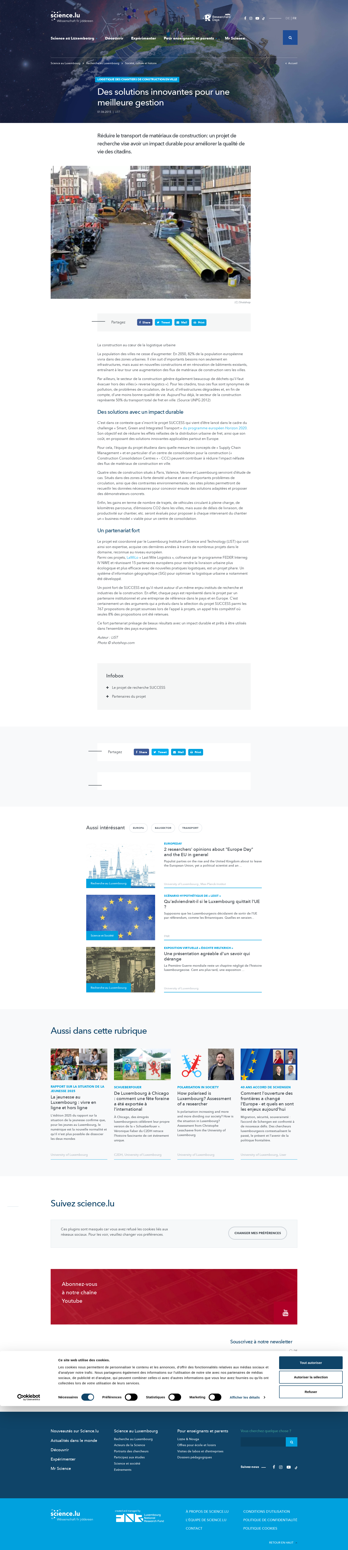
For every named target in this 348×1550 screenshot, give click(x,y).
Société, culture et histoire (139, 63)
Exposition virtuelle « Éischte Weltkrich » (198, 948)
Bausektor (163, 827)
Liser (283, 1154)
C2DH (118, 1154)
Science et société (127, 1459)
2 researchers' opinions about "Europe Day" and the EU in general (208, 851)
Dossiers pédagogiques (194, 1453)
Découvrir (114, 38)
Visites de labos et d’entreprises (200, 1447)
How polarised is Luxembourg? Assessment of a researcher (204, 1099)
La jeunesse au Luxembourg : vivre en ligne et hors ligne (73, 1102)
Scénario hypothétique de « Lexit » (192, 895)
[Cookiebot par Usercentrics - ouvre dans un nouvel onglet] (28, 1541)
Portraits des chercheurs (131, 1447)
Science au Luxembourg (74, 38)
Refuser (311, 1535)
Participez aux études (129, 1453)
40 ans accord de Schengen (266, 1087)
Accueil (291, 63)
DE (288, 18)
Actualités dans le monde (74, 1436)
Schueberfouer (127, 1087)
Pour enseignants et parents (190, 38)
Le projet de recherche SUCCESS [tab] (138, 687)
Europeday (173, 843)
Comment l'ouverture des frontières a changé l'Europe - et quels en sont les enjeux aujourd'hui (267, 1101)
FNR (167, 936)
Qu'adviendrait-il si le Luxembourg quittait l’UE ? (212, 904)
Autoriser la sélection (311, 1521)
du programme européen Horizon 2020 (215, 428)
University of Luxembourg (181, 884)
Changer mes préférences (257, 1233)
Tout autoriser (311, 1506)
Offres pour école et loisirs (196, 1441)
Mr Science (235, 38)
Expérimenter (143, 38)
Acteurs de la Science (129, 1441)
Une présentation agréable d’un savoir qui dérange (207, 956)
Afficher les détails (245, 1541)
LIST (117, 112)
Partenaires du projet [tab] (129, 696)
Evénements (122, 1465)
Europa (138, 827)
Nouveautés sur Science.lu (75, 1427)
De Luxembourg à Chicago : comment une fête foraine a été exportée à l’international (141, 1101)
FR (294, 18)
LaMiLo (132, 557)
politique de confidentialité (259, 1379)
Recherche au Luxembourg (101, 63)
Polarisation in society (198, 1087)
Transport (190, 827)
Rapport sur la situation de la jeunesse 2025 (77, 1088)
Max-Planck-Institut (213, 884)
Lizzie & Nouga (188, 1435)
